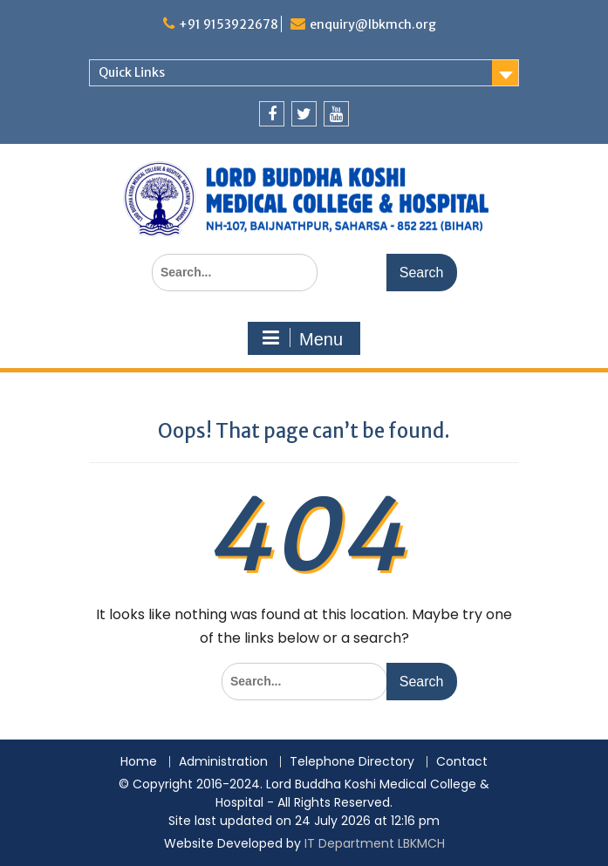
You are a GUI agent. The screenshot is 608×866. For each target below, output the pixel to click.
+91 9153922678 (228, 24)
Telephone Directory (352, 761)
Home (138, 761)
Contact (462, 761)
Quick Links (132, 72)
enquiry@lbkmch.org (373, 24)
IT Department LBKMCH (374, 843)
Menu (302, 338)
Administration (223, 761)
